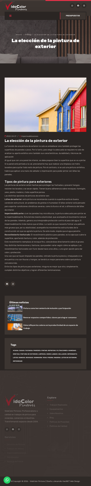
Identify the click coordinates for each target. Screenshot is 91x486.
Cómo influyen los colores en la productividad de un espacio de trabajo (50, 326)
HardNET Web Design (71, 481)
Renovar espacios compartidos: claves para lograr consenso (50, 317)
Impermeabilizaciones (29, 136)
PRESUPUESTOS (73, 16)
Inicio (19, 35)
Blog (29, 34)
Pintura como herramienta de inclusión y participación (47, 308)
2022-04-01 (10, 136)
